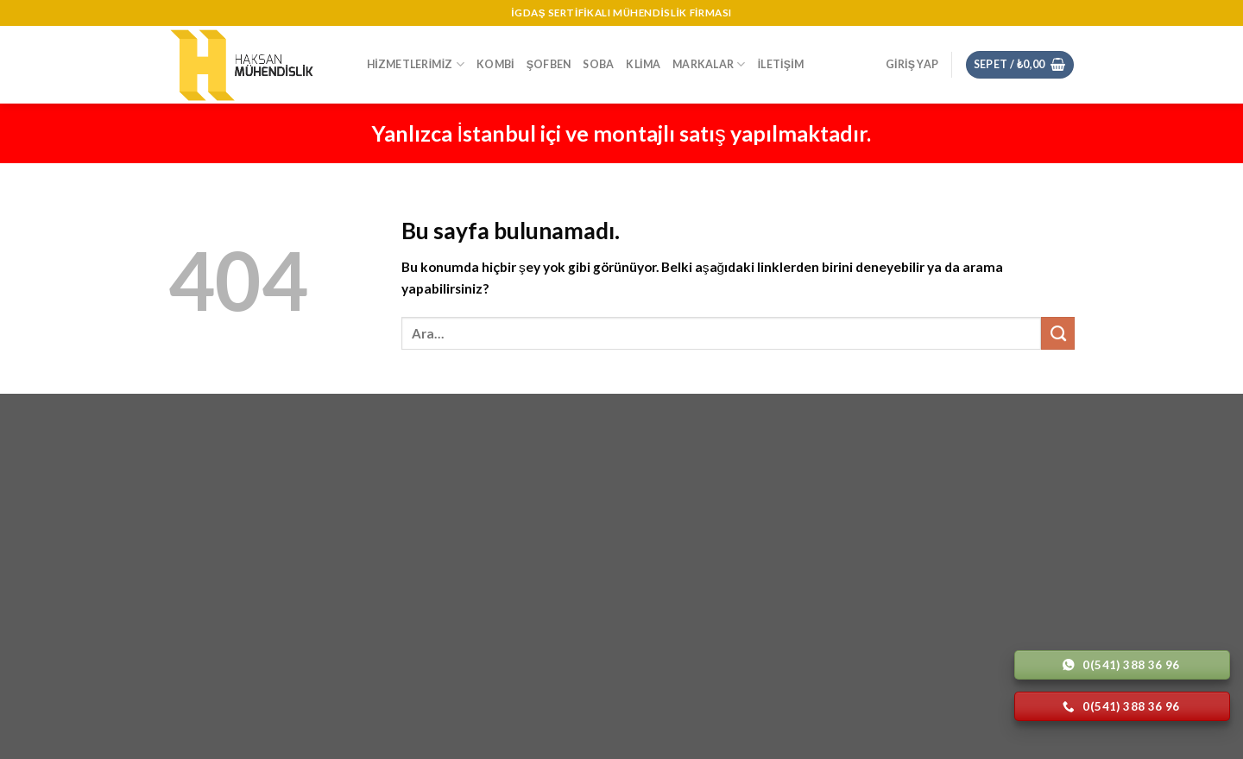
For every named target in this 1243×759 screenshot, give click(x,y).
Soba (598, 64)
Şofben (549, 64)
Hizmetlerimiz (415, 64)
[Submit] (1058, 333)
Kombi (495, 64)
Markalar (708, 64)
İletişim (781, 64)
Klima (643, 64)
